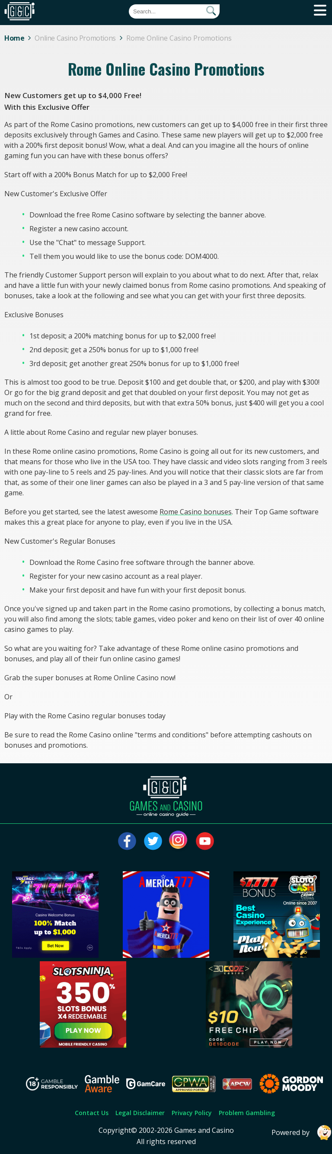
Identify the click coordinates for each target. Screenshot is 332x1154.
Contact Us (92, 1113)
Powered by (301, 1132)
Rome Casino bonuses (196, 511)
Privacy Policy (192, 1113)
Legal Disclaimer (140, 1113)
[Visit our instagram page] (179, 841)
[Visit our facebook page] (127, 841)
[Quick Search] (174, 11)
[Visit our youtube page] (205, 841)
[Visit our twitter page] (153, 841)
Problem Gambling (247, 1113)
